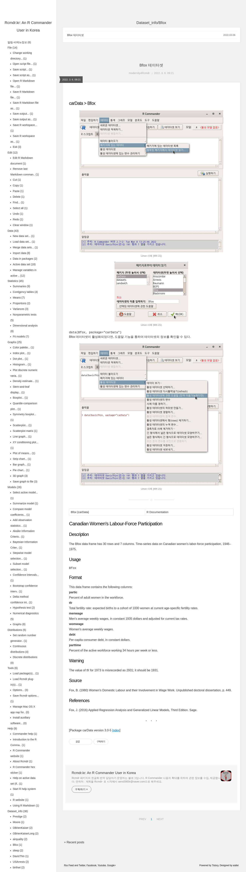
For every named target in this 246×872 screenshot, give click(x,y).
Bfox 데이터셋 (75, 35)
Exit (16, 146)
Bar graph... (21, 464)
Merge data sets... (25, 247)
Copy (17, 185)
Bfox (17, 844)
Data (13, 230)
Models (15, 487)
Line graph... (22, 436)
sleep (17, 850)
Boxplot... (20, 397)
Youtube (102, 867)
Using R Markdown (25, 805)
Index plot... (21, 353)
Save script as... (24, 75)
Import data (21, 253)
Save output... (22, 113)
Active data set (24, 264)
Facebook (92, 867)
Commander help (24, 733)
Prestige (19, 816)
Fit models (20, 336)
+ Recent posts (74, 843)
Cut (16, 179)
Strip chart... (21, 458)
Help (12, 728)
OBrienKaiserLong (25, 833)
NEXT (160, 820)
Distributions (17, 629)
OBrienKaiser (22, 827)
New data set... (23, 236)
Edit (13, 152)
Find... (18, 202)
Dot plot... (20, 358)
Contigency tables (25, 291)
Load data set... (23, 241)
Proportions (21, 303)
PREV (142, 820)
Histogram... (21, 364)
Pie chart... (20, 470)
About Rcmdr (22, 761)
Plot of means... (23, 453)
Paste (18, 191)
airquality (19, 839)
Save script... (22, 69)
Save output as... (24, 119)
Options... (20, 689)
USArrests (20, 861)
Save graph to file (24, 481)
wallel (236, 867)
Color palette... (23, 347)
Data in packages (24, 258)
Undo (17, 213)
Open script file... (24, 63)
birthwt (18, 867)
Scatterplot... (22, 425)
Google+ (111, 867)
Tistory (215, 867)
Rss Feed (69, 867)
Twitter (82, 867)
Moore (18, 822)
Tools (13, 668)
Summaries (21, 286)
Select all (20, 208)
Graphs (15, 342)
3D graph (20, 475)
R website (20, 799)
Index (116, 731)
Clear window (22, 225)
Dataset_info (18, 811)
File (12, 47)
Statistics (16, 280)
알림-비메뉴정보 (19, 42)
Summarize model (25, 503)
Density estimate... (25, 381)
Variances (20, 308)
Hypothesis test (23, 607)
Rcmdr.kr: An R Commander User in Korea (104, 774)
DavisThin (20, 856)
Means (18, 297)
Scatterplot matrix (24, 430)
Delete (18, 196)
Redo (17, 219)
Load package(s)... (25, 673)
